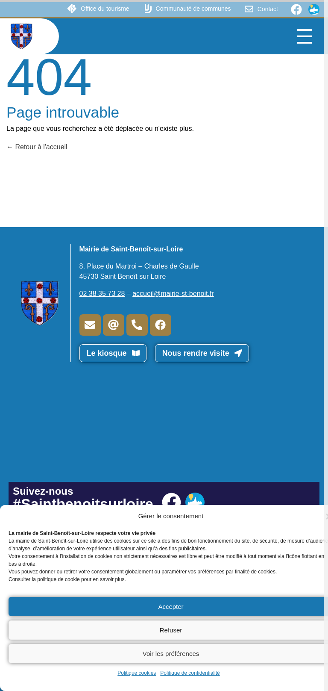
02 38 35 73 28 (102, 293)
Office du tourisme (105, 8)
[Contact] (249, 9)
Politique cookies (136, 673)
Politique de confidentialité (190, 673)
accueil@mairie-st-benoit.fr (173, 293)
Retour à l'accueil (36, 147)
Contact (268, 9)
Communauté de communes (193, 8)
